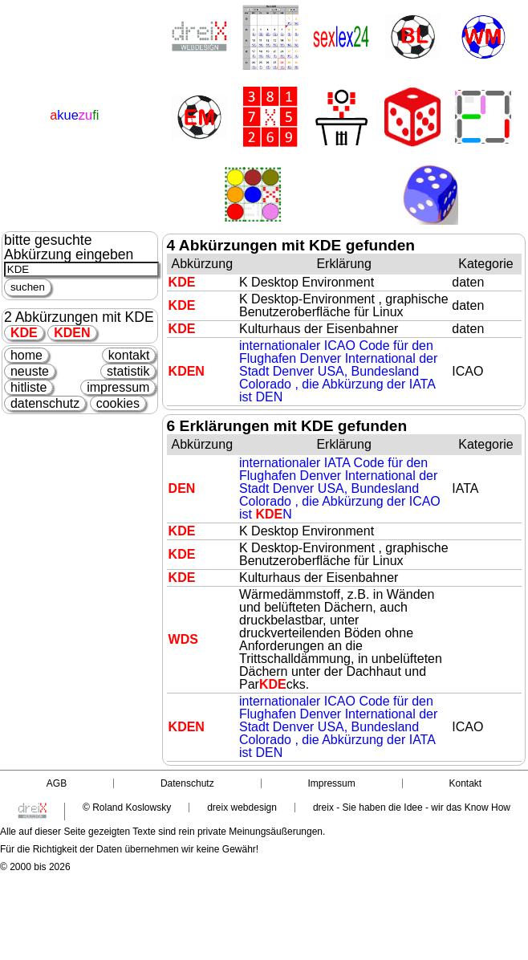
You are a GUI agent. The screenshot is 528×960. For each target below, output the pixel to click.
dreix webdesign (242, 807)
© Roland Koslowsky (127, 807)
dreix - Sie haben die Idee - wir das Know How (411, 807)
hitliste (28, 387)
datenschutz (44, 403)
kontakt (129, 355)
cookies (118, 403)
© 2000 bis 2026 (35, 867)
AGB (57, 783)
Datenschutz (187, 783)
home (26, 355)
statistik (128, 371)
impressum (118, 387)
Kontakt (465, 783)
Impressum (331, 783)
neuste (29, 371)
